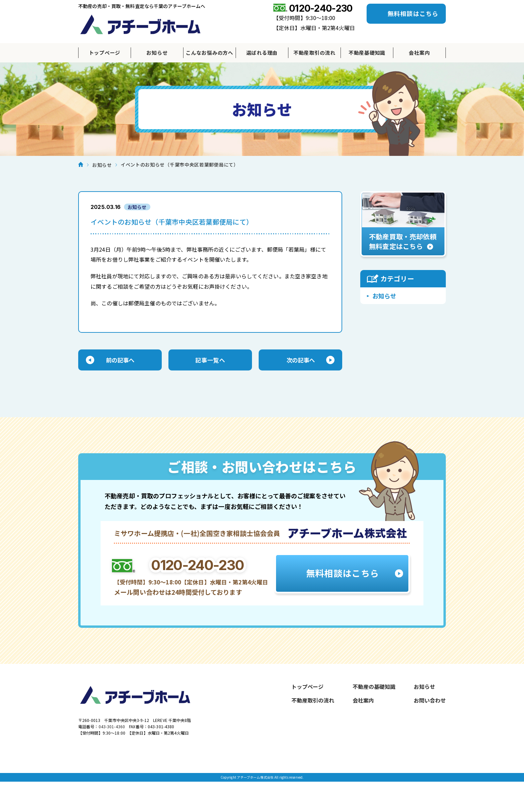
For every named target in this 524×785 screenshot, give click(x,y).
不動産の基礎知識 (374, 688)
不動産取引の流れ (314, 52)
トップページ (105, 52)
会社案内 (419, 52)
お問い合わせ (430, 702)
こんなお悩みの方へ (209, 52)
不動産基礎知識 (367, 52)
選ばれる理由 (262, 52)
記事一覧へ (210, 360)
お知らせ (156, 52)
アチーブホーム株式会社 (140, 24)
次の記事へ (300, 360)
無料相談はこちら (413, 13)
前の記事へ (120, 360)
